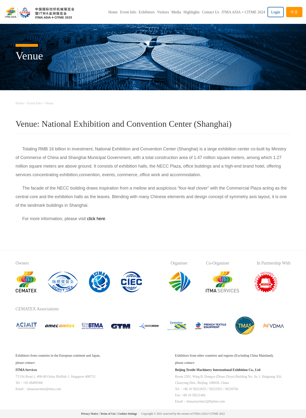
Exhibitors (147, 12)
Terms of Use (108, 413)
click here (96, 218)
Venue (49, 103)
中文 (294, 12)
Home (113, 12)
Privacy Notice (89, 413)
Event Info (128, 12)
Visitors (163, 12)
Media (176, 12)
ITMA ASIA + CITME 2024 (243, 12)
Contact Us (210, 12)
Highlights (192, 12)
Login (275, 12)
